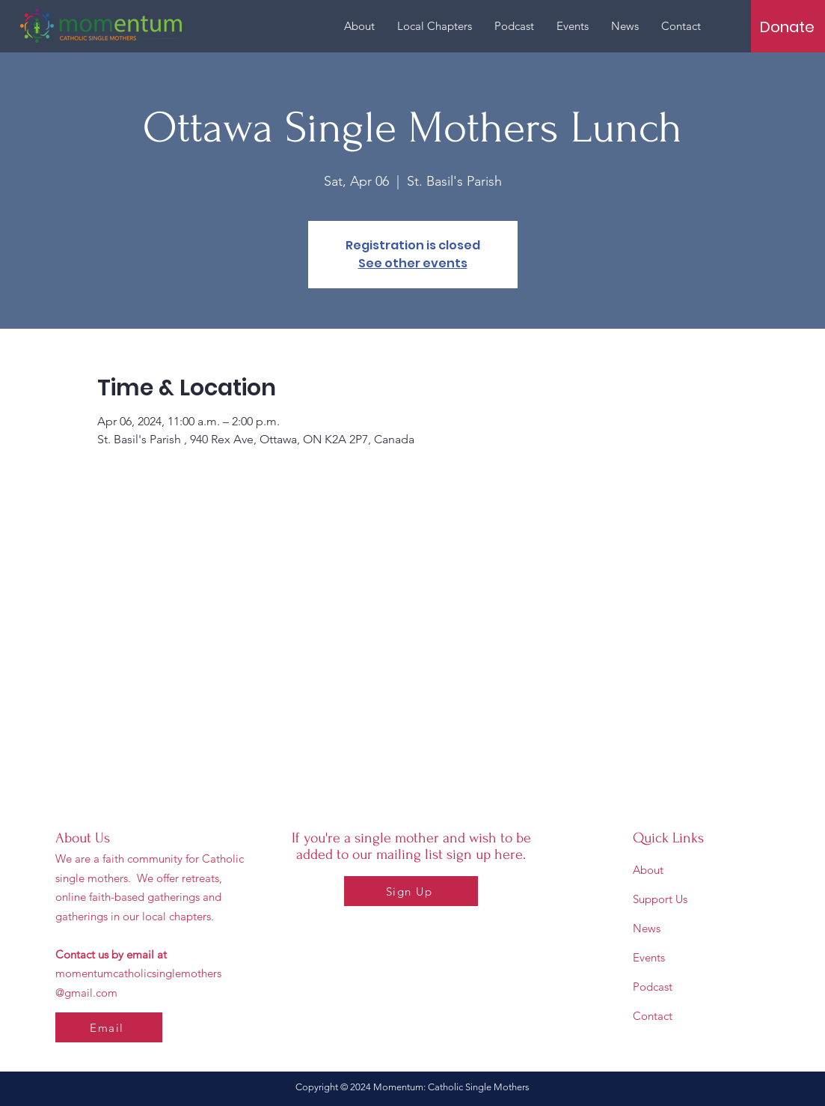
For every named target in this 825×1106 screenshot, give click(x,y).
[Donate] (787, 27)
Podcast (652, 986)
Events (649, 957)
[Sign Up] (411, 891)
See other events (412, 263)
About (648, 870)
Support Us (660, 899)
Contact (652, 1016)
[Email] (108, 1027)
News (646, 928)
